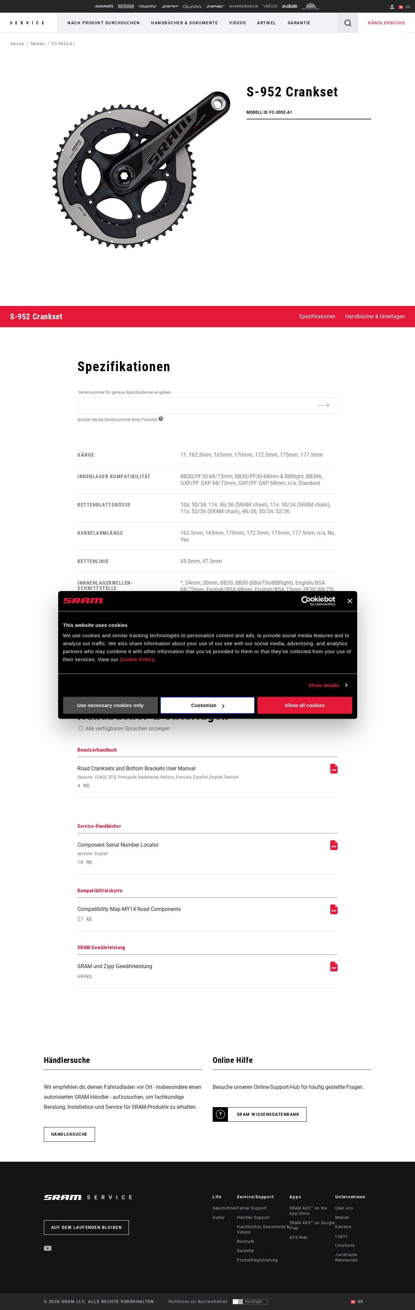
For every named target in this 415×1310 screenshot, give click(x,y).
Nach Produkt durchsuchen (103, 23)
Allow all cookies (305, 705)
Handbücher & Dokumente (184, 23)
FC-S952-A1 (63, 44)
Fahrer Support (252, 1208)
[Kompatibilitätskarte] (334, 912)
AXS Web (298, 1237)
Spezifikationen (317, 316)
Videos (237, 23)
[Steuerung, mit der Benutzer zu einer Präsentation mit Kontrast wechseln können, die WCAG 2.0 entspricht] (250, 1301)
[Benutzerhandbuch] (334, 772)
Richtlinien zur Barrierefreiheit (197, 1301)
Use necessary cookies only (110, 705)
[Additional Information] (324, 405)
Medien (342, 1217)
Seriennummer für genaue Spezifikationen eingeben (124, 392)
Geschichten (225, 1208)
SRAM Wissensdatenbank (268, 1114)
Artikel (266, 23)
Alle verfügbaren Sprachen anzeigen (127, 728)
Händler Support (253, 1217)
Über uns (344, 1208)
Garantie (299, 23)
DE (405, 7)
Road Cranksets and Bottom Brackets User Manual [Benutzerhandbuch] (158, 777)
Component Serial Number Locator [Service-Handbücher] (158, 853)
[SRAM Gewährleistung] (334, 969)
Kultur (219, 1217)
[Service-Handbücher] (334, 848)
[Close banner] (350, 601)
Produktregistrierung (257, 1260)
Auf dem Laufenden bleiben (86, 1227)
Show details (323, 685)
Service (28, 23)
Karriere (343, 1227)
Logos (341, 1236)
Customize (207, 705)
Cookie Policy (137, 659)
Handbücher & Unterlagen (375, 316)
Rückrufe (245, 1241)
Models (38, 44)
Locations (345, 1245)
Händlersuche (386, 23)
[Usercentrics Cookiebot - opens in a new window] (306, 601)
